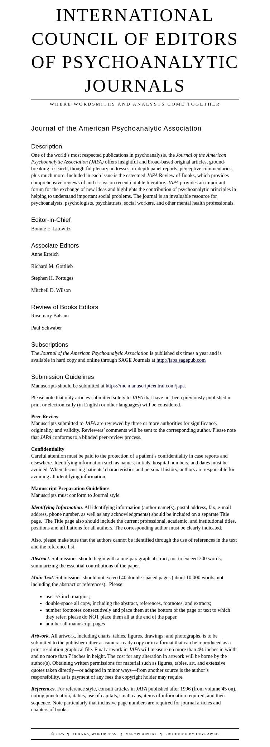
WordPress (104, 734)
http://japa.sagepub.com (181, 360)
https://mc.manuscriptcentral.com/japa (145, 386)
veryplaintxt (141, 734)
